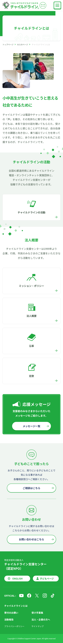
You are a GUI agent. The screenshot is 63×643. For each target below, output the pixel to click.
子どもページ (47, 578)
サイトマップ (38, 626)
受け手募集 (37, 612)
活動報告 (9, 619)
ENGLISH (17, 578)
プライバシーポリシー (14, 626)
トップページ (8, 44)
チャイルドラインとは (16, 605)
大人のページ (22, 44)
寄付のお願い (11, 612)
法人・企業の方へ (41, 619)
